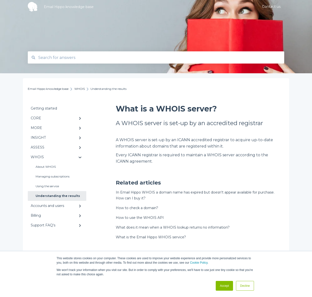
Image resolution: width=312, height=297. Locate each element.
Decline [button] (245, 286)
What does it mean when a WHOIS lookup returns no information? (173, 227)
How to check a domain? (137, 208)
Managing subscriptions (52, 176)
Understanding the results (58, 196)
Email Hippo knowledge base (69, 7)
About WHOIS (46, 166)
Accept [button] (224, 286)
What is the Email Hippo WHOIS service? (151, 237)
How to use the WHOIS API (140, 217)
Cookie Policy (198, 262)
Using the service (47, 186)
